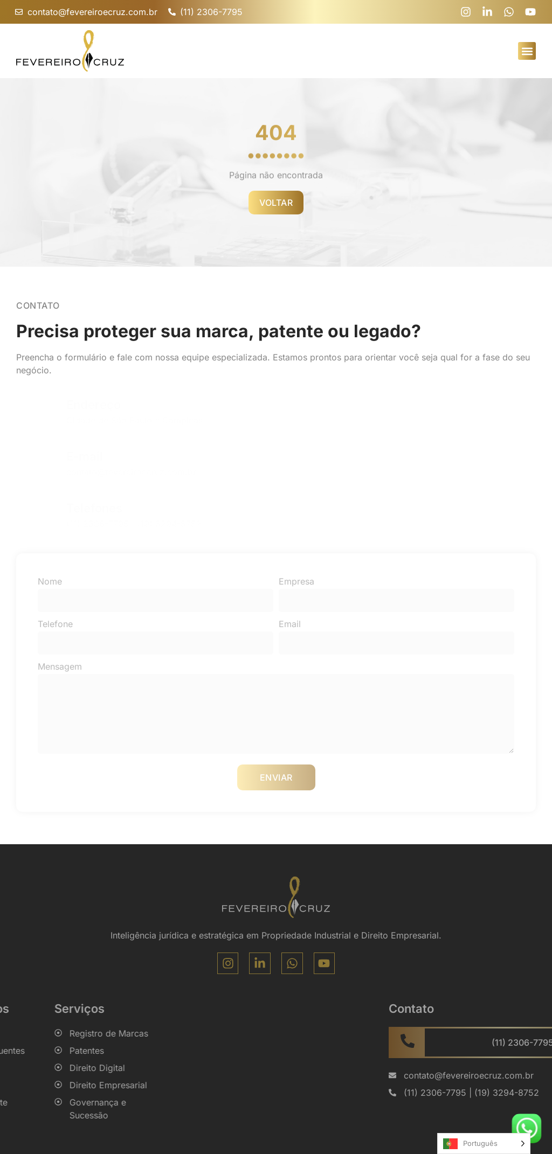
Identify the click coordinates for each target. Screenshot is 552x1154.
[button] (527, 51)
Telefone (55, 623)
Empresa (296, 581)
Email (290, 623)
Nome (50, 581)
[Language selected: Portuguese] (483, 1143)
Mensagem (60, 666)
